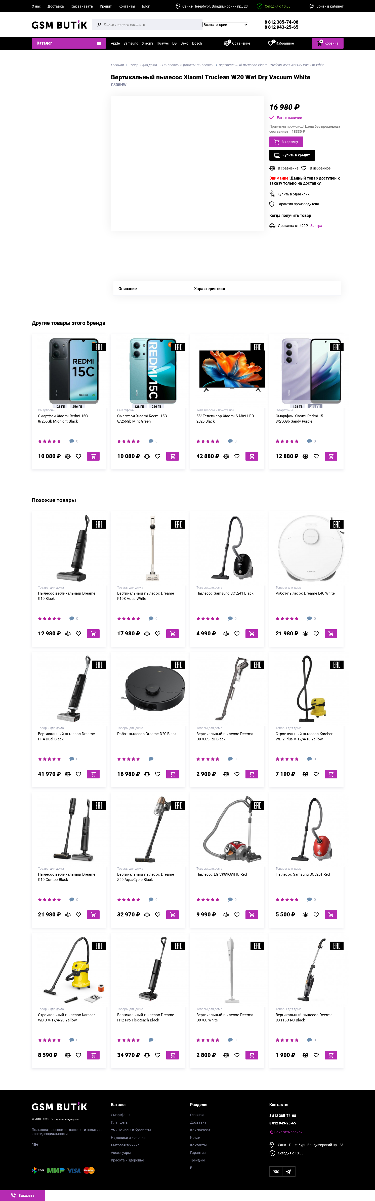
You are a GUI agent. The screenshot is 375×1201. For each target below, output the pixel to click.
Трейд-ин (197, 1160)
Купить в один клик (293, 194)
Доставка (56, 6)
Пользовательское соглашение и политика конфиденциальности (67, 1132)
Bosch (197, 43)
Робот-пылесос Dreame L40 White (305, 593)
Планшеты (120, 1122)
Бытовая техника (125, 1145)
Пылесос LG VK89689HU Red (221, 874)
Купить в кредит (292, 155)
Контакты (126, 6)
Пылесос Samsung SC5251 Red (303, 874)
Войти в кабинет (330, 6)
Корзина (328, 43)
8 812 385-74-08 (281, 22)
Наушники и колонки (128, 1138)
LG (174, 43)
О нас (36, 6)
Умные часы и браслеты (131, 1130)
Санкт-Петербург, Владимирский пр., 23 (215, 6)
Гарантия (198, 1153)
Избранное (281, 43)
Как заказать (82, 6)
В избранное (320, 168)
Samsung (130, 43)
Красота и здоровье (127, 1160)
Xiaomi (147, 43)
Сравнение (237, 43)
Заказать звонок (288, 1132)
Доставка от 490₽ (300, 225)
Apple (115, 43)
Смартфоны (120, 1115)
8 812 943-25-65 (281, 27)
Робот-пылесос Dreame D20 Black (147, 734)
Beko (184, 43)
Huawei (163, 43)
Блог (146, 6)
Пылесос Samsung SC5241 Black (225, 593)
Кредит (106, 6)
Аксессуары (121, 1153)
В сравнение (288, 168)
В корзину (286, 142)
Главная (197, 1115)
